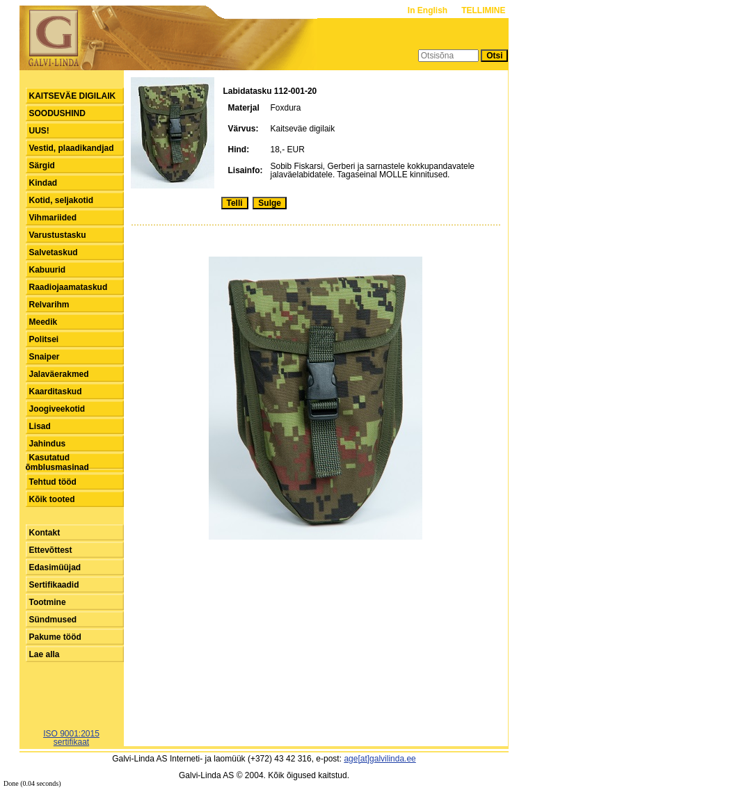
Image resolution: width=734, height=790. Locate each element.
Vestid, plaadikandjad (71, 148)
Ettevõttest (50, 550)
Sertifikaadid (54, 585)
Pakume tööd (55, 637)
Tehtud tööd (53, 482)
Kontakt (45, 533)
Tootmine (47, 602)
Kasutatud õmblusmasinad (57, 462)
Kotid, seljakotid (61, 200)
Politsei (44, 339)
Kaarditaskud (55, 391)
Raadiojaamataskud (68, 287)
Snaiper (44, 357)
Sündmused (53, 619)
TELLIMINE (483, 10)
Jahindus (47, 444)
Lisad (40, 426)
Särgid (42, 165)
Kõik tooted (52, 499)
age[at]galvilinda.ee (379, 759)
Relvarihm (49, 304)
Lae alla (44, 654)
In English (429, 10)
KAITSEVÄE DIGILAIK (72, 96)
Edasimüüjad (55, 567)
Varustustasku (57, 235)
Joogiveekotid (57, 409)
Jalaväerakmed (59, 374)
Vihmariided (53, 218)
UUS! (39, 131)
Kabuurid (47, 270)
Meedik (43, 322)
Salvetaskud (53, 252)
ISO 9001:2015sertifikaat (71, 738)
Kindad (43, 183)
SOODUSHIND (57, 113)
